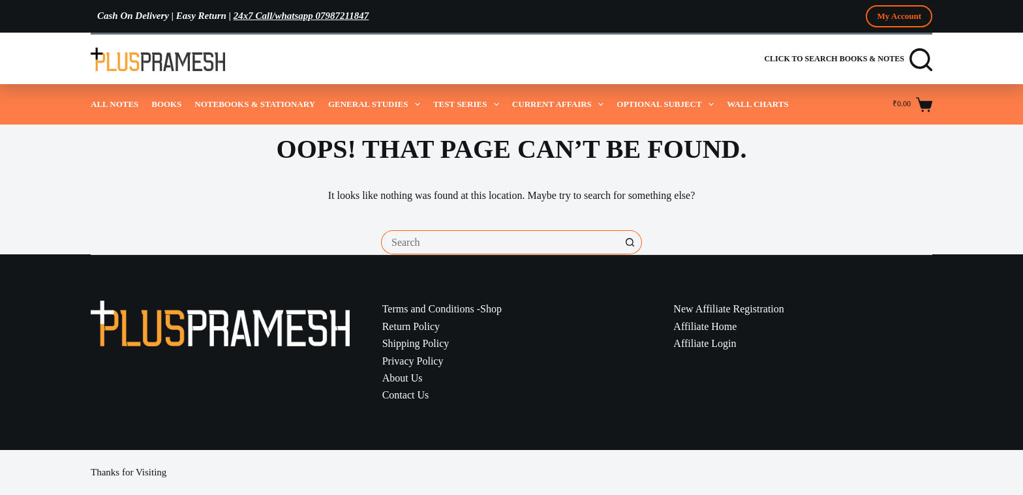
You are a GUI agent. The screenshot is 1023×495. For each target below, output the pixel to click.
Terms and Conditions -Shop (442, 308)
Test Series (466, 104)
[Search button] (630, 242)
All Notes (114, 104)
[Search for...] (499, 242)
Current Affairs (558, 104)
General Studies (374, 104)
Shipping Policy (416, 343)
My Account (899, 16)
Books (166, 104)
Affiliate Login (704, 343)
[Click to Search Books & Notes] (848, 59)
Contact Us (405, 394)
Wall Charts (758, 104)
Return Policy (411, 326)
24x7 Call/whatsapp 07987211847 (301, 15)
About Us (402, 377)
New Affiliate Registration (728, 308)
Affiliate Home (705, 326)
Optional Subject (665, 104)
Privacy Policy (413, 361)
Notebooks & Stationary (254, 104)
